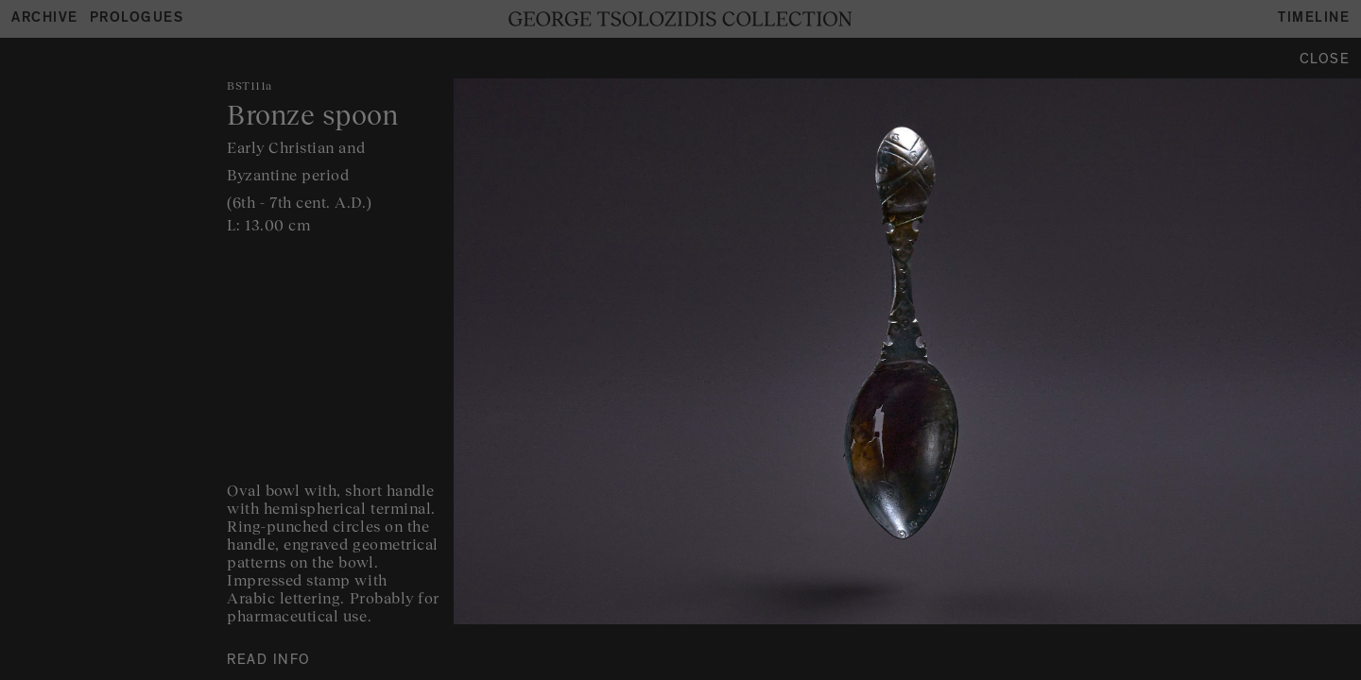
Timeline (1314, 19)
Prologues (137, 19)
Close (1325, 61)
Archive (44, 19)
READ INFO (269, 661)
